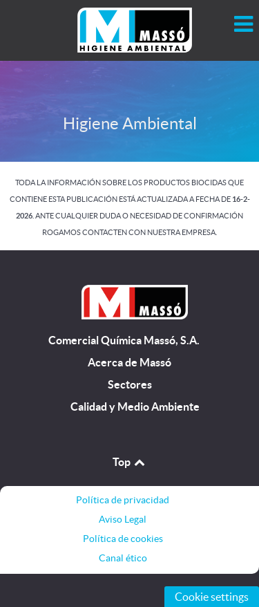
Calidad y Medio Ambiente (135, 407)
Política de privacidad (122, 499)
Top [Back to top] (130, 462)
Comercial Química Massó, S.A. (124, 340)
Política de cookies (123, 538)
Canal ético (123, 557)
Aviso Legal (122, 519)
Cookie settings (212, 596)
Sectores (130, 385)
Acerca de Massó (129, 362)
